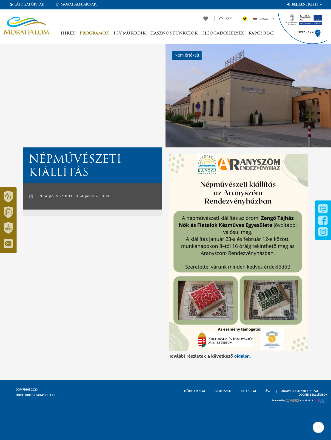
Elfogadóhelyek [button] (223, 33)
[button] (318, 427)
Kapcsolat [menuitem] (248, 391)
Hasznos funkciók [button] (173, 33)
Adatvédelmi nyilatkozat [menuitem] (299, 391)
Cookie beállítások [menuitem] (313, 394)
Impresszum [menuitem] (222, 391)
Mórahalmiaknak (76, 4)
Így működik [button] (130, 33)
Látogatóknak (26, 4)
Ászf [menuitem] (268, 391)
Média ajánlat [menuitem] (194, 391)
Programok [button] (94, 33)
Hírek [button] (68, 33)
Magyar (263, 18)
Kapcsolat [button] (261, 33)
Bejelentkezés (304, 4)
